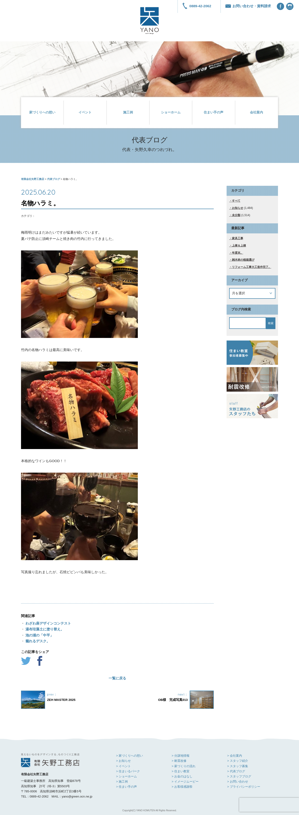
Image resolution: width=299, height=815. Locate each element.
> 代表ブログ (236, 771)
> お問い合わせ (237, 781)
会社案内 (256, 112)
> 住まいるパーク (128, 771)
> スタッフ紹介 (237, 760)
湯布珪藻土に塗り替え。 (44, 629)
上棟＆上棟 (239, 245)
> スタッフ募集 (237, 766)
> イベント (123, 766)
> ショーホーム (126, 776)
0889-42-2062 (196, 6)
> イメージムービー (185, 781)
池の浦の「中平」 (39, 635)
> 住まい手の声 (126, 786)
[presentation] (269, 805)
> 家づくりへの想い (129, 755)
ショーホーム (171, 112)
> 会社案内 (234, 755)
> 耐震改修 (179, 760)
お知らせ (237, 208)
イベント (85, 112)
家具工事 (237, 238)
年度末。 (237, 252)
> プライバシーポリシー (243, 786)
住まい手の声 (213, 112)
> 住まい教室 (180, 771)
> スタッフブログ (239, 776)
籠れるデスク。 (37, 641)
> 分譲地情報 (180, 755)
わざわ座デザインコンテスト (48, 623)
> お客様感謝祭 (182, 786)
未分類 (236, 215)
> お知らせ (123, 760)
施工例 (128, 112)
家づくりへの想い (42, 112)
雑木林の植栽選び (243, 259)
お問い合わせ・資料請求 (248, 6)
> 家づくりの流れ (184, 766)
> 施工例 (122, 781)
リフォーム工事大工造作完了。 (251, 267)
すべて (236, 200)
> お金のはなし (182, 776)
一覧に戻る (117, 678)
